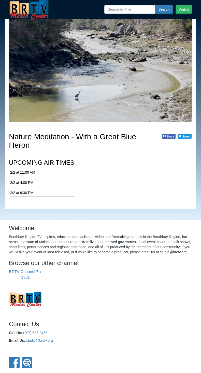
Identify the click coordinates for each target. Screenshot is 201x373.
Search (163, 9)
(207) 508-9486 (35, 333)
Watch (184, 9)
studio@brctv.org (39, 340)
